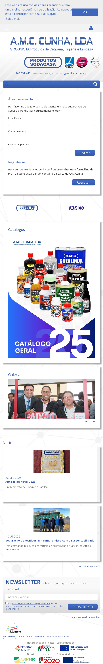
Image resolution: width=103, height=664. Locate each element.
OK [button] (85, 12)
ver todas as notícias (89, 565)
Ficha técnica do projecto (40, 642)
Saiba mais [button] (13, 19)
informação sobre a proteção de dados (31, 603)
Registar (83, 182)
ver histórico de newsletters (86, 616)
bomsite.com (16, 639)
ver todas (90, 421)
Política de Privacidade (58, 636)
